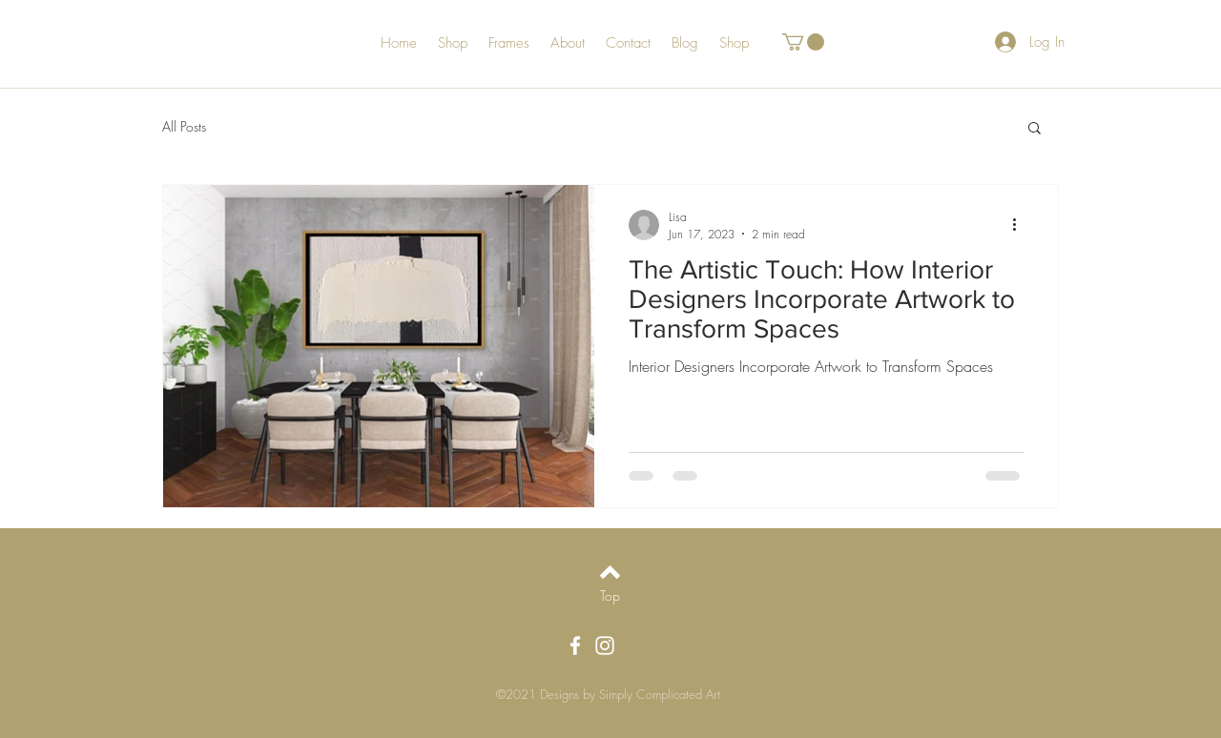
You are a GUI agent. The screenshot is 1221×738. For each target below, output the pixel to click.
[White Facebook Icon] (575, 645)
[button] (803, 42)
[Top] (610, 595)
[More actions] (1020, 225)
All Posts (184, 126)
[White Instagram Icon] (604, 645)
